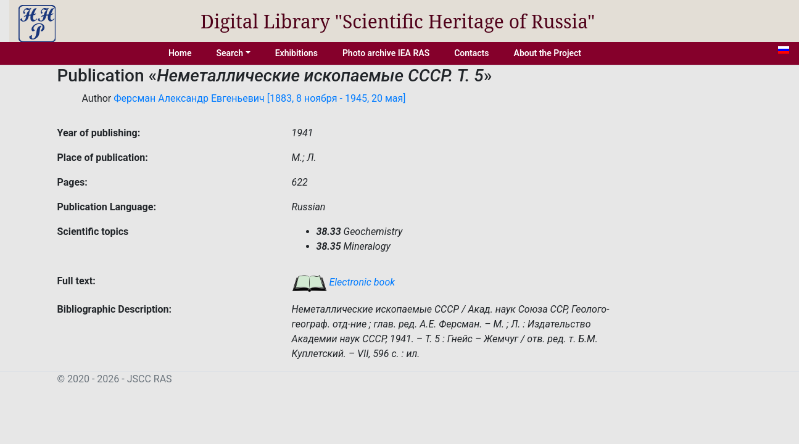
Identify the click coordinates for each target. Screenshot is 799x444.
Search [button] (229, 53)
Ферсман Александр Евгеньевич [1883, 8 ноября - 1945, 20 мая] (259, 98)
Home (180, 53)
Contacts (471, 53)
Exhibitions (296, 53)
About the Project (548, 53)
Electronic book (343, 282)
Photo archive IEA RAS (385, 53)
